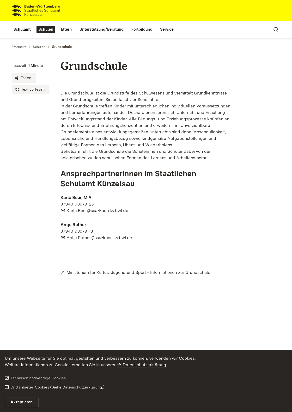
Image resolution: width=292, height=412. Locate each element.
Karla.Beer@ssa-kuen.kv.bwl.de (98, 210)
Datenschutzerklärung (144, 364)
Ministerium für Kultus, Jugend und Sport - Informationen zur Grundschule (139, 272)
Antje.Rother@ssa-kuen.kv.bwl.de (100, 237)
